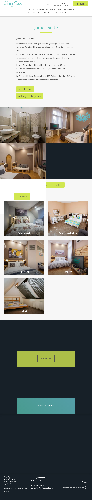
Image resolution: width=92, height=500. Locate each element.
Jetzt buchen (80, 4)
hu (46, 4)
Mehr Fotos (22, 196)
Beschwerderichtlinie (10, 491)
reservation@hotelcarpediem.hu (61, 5)
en (43, 4)
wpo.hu (83, 487)
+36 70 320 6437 (61, 3)
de (50, 4)
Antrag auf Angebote (29, 96)
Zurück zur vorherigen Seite (46, 185)
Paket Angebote (46, 405)
